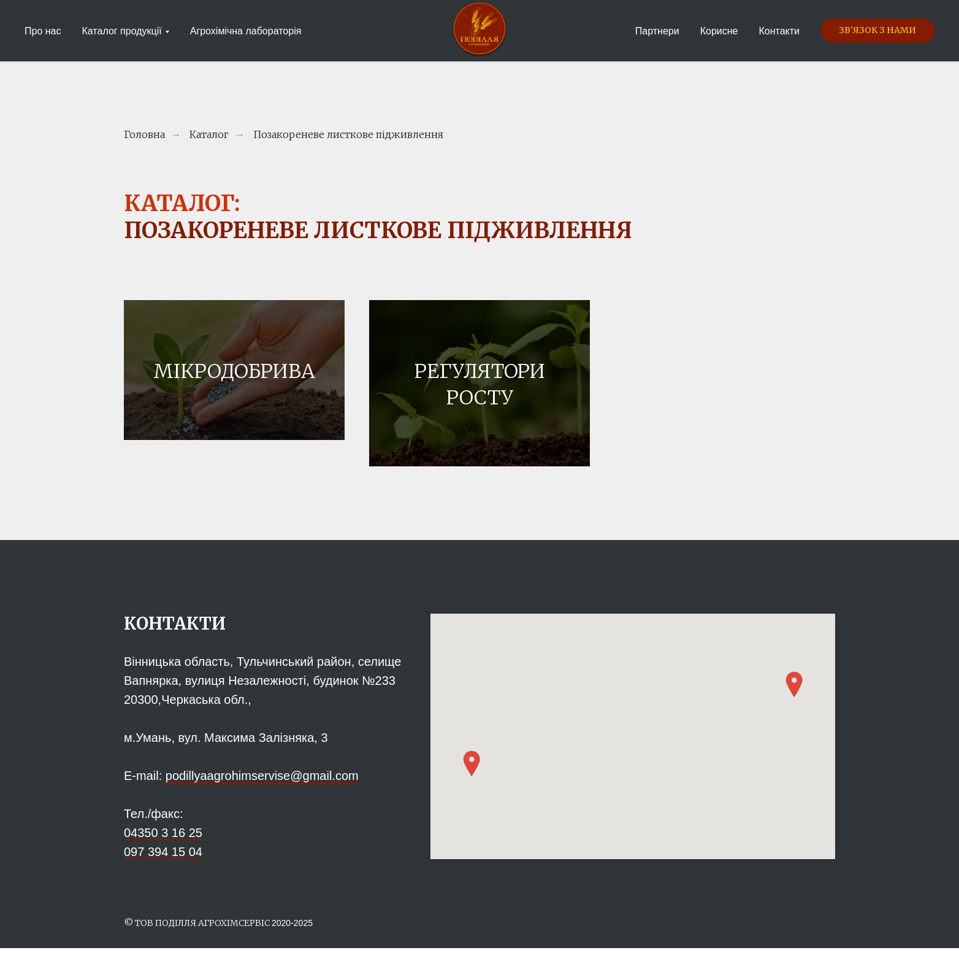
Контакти (779, 31)
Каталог (209, 135)
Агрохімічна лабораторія (246, 31)
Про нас (43, 31)
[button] (877, 30)
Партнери (657, 31)
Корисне (719, 31)
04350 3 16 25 (163, 837)
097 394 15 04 (163, 856)
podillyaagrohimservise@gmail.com (262, 780)
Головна (144, 135)
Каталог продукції (121, 31)
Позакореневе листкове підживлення (348, 135)
